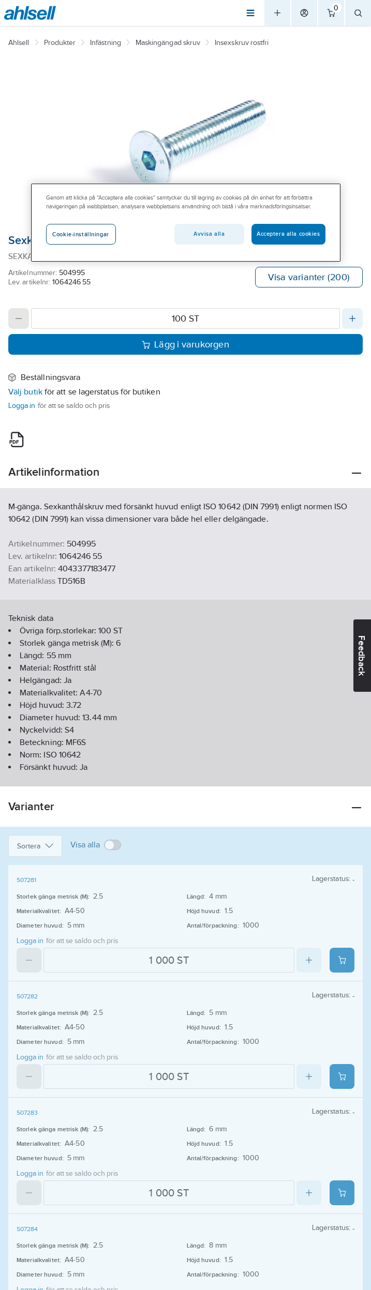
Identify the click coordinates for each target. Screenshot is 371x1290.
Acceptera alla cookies (288, 234)
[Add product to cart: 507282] (342, 1076)
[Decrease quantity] (18, 318)
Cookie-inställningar (80, 234)
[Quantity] (185, 318)
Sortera (35, 846)
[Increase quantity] (352, 318)
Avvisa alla (209, 234)
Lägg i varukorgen (185, 344)
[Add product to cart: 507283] (342, 1192)
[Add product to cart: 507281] (342, 960)
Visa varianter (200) (309, 277)
